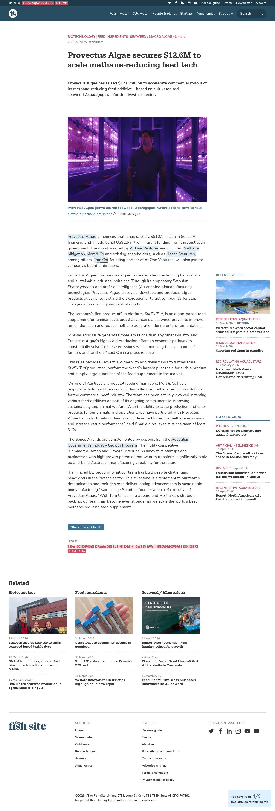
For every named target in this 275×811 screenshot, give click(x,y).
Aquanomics (206, 13)
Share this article (86, 527)
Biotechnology (81, 37)
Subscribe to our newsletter (161, 751)
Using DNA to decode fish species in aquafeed (103, 645)
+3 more (179, 37)
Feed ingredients (113, 37)
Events (228, 3)
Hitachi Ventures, (181, 254)
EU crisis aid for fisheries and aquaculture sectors (238, 433)
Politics (222, 426)
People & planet (164, 13)
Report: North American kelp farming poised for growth (238, 497)
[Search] (251, 13)
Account (260, 3)
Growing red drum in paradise (239, 351)
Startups (186, 13)
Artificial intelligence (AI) (237, 445)
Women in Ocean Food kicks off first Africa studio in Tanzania (170, 663)
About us (148, 744)
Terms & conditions (155, 773)
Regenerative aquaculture (238, 319)
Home (79, 730)
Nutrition (104, 546)
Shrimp (61, 3)
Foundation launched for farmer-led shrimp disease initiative (241, 475)
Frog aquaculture (38, 3)
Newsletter (244, 3)
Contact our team (154, 758)
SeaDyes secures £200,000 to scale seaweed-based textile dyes (35, 645)
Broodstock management (237, 343)
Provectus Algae (82, 236)
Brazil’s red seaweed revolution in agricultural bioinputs (35, 686)
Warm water (119, 13)
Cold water (141, 13)
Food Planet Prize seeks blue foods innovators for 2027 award (169, 682)
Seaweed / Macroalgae (151, 37)
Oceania (190, 546)
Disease (222, 468)
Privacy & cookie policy (158, 780)
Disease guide (210, 3)
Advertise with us (154, 766)
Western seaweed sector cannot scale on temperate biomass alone (242, 330)
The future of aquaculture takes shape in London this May (240, 455)
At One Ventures (144, 248)
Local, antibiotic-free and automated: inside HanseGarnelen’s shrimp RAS (239, 373)
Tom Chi (101, 259)
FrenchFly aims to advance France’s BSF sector (103, 663)
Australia (77, 551)
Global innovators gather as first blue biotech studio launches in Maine (34, 665)
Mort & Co (95, 254)
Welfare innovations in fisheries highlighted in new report (100, 682)
